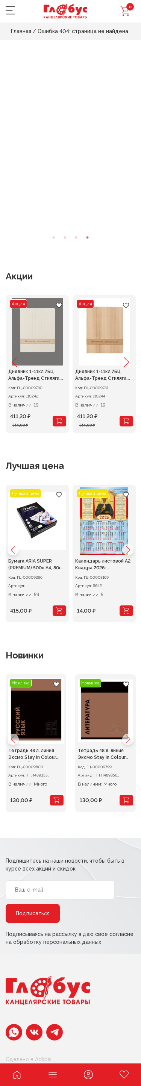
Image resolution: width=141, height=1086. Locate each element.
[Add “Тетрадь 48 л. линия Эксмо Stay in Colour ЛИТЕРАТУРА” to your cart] (126, 800)
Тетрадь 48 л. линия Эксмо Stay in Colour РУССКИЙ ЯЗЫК (32, 754)
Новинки (25, 655)
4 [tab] (87, 237)
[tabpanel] (70, 147)
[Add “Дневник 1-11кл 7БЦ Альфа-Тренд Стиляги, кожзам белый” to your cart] (59, 421)
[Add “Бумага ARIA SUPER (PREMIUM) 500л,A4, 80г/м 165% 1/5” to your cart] (59, 610)
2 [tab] (65, 237)
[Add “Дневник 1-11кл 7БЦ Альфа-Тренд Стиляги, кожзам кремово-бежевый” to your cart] (126, 421)
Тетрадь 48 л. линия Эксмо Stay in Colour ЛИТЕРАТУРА (102, 754)
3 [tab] (76, 237)
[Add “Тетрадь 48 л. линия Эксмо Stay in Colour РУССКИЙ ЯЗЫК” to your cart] (57, 800)
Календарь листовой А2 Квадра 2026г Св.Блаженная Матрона (102, 565)
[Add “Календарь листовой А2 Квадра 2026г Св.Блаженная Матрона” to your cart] (126, 610)
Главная (21, 31)
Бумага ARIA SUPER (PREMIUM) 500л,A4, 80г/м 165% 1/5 (36, 565)
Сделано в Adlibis (29, 1059)
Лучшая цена (35, 465)
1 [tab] (54, 237)
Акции (19, 276)
